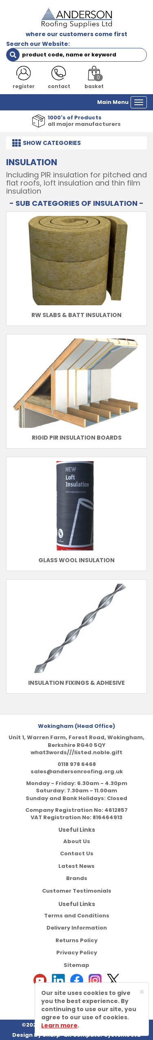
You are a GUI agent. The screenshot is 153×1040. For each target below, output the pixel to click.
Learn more (59, 1025)
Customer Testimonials (76, 891)
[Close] (141, 992)
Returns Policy (76, 940)
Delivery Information (77, 928)
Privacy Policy (76, 952)
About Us (76, 841)
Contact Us (76, 853)
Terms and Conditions (76, 915)
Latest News (76, 866)
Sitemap (76, 965)
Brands (76, 878)
